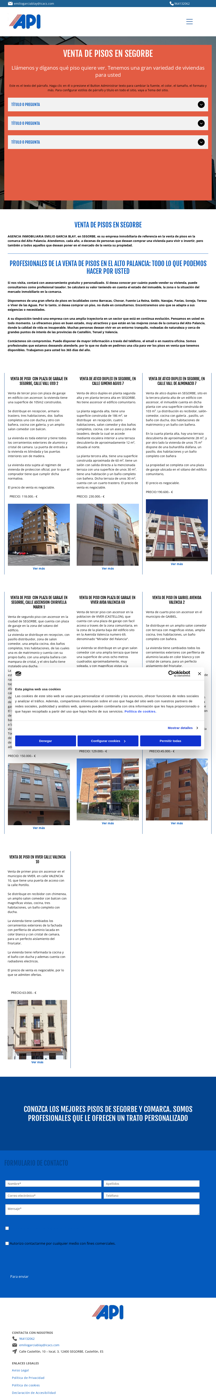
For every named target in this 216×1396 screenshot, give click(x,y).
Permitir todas (170, 730)
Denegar (45, 730)
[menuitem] (108, 1349)
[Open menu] (189, 21)
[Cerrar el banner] (199, 663)
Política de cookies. (140, 701)
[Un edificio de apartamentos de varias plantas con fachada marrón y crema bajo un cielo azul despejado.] (177, 530)
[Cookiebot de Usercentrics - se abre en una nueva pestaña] (171, 663)
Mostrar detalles (180, 717)
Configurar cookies (108, 730)
